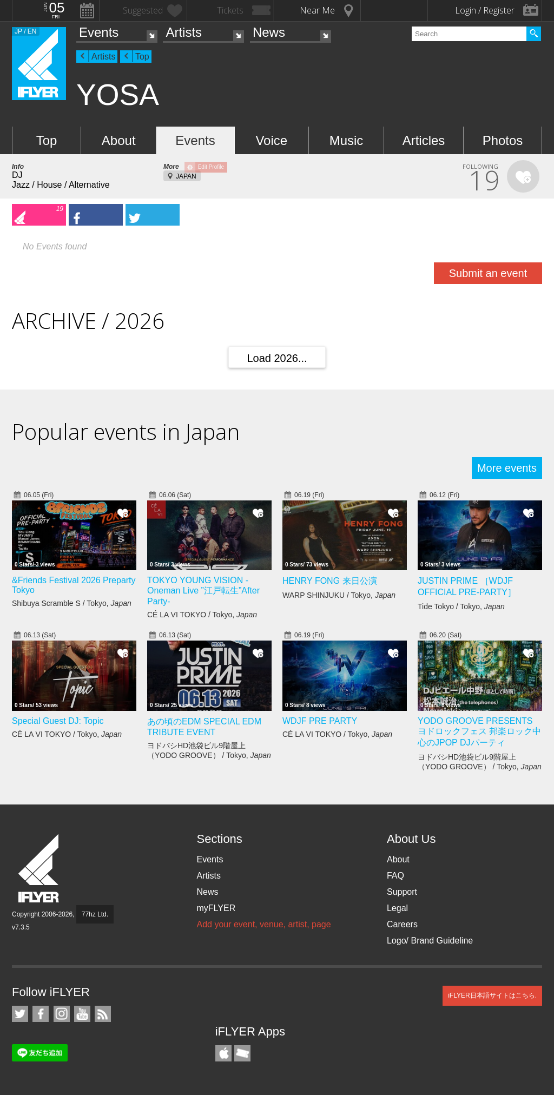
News (269, 32)
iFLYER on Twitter (20, 1014)
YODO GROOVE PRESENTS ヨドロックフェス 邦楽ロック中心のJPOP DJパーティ (479, 731)
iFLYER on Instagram (62, 1014)
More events (507, 468)
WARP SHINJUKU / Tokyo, (338, 595)
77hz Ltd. (95, 914)
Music (346, 140)
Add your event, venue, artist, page (263, 924)
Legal (397, 908)
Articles (424, 140)
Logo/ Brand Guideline (430, 940)
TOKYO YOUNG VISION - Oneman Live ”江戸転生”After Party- (203, 591)
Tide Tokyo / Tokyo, (461, 606)
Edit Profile (211, 167)
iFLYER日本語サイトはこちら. (492, 995)
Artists (184, 32)
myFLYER (215, 908)
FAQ (395, 875)
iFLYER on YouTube (82, 1014)
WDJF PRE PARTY (319, 720)
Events (98, 32)
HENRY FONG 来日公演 (329, 580)
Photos (503, 140)
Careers (402, 924)
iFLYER (39, 868)
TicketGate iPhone (242, 1053)
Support (402, 891)
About (119, 140)
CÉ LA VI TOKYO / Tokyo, (202, 614)
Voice (271, 140)
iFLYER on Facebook (40, 1014)
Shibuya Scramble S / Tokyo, (71, 603)
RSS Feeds (103, 1014)
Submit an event (488, 273)
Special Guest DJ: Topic (58, 720)
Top (142, 56)
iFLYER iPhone (223, 1053)
